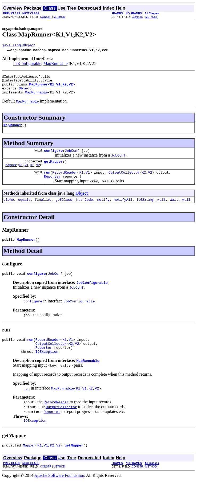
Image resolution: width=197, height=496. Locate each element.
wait (161, 209)
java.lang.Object (18, 45)
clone (8, 209)
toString (144, 209)
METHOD (59, 16)
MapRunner (12, 130)
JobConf (72, 156)
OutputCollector (124, 180)
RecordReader (64, 180)
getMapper (53, 168)
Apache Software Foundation (59, 491)
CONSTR (45, 16)
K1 (21, 173)
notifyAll (123, 209)
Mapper (11, 173)
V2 (38, 173)
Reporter (52, 185)
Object (25, 92)
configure (53, 156)
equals (24, 209)
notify (103, 209)
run (47, 180)
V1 (26, 173)
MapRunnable (55, 64)
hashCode (84, 209)
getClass (63, 209)
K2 (32, 173)
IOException (46, 365)
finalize (43, 209)
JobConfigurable (27, 64)
